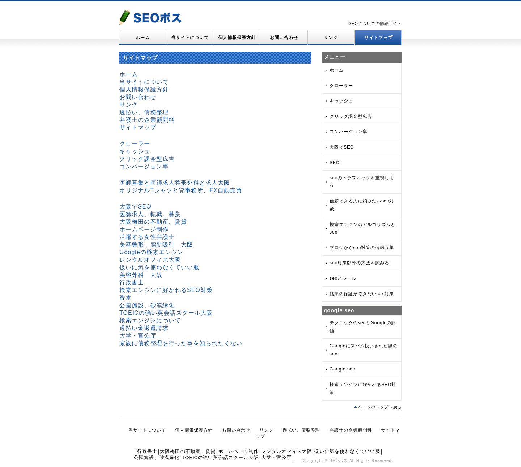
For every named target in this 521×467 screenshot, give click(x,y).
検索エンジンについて (150, 320)
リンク (331, 37)
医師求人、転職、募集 (150, 214)
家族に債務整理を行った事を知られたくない (180, 343)
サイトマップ (378, 37)
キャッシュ (134, 151)
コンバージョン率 (144, 166)
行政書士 (131, 282)
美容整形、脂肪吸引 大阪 (156, 244)
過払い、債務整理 (144, 112)
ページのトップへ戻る (380, 407)
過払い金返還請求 (144, 328)
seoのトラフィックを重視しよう (362, 181)
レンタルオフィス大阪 (150, 260)
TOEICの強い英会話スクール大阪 (166, 313)
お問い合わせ (284, 37)
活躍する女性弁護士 (147, 237)
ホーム (143, 37)
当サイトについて (190, 37)
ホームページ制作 (144, 229)
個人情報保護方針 (237, 37)
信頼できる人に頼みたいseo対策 (362, 204)
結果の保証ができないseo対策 (362, 293)
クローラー (134, 144)
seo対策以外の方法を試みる (359, 262)
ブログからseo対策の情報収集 (362, 247)
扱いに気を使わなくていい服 (159, 267)
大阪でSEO (135, 206)
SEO (335, 162)
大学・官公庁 (137, 336)
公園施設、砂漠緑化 (147, 305)
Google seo (342, 369)
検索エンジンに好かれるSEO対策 (166, 290)
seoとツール (343, 278)
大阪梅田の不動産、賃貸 (153, 222)
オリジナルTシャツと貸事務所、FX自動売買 (180, 190)
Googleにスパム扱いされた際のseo (364, 349)
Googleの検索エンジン (151, 252)
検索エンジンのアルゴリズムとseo (362, 228)
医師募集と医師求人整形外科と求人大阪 (174, 183)
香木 (125, 298)
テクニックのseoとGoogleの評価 (363, 326)
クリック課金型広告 (147, 159)
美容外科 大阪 (140, 275)
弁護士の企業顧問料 (147, 120)
